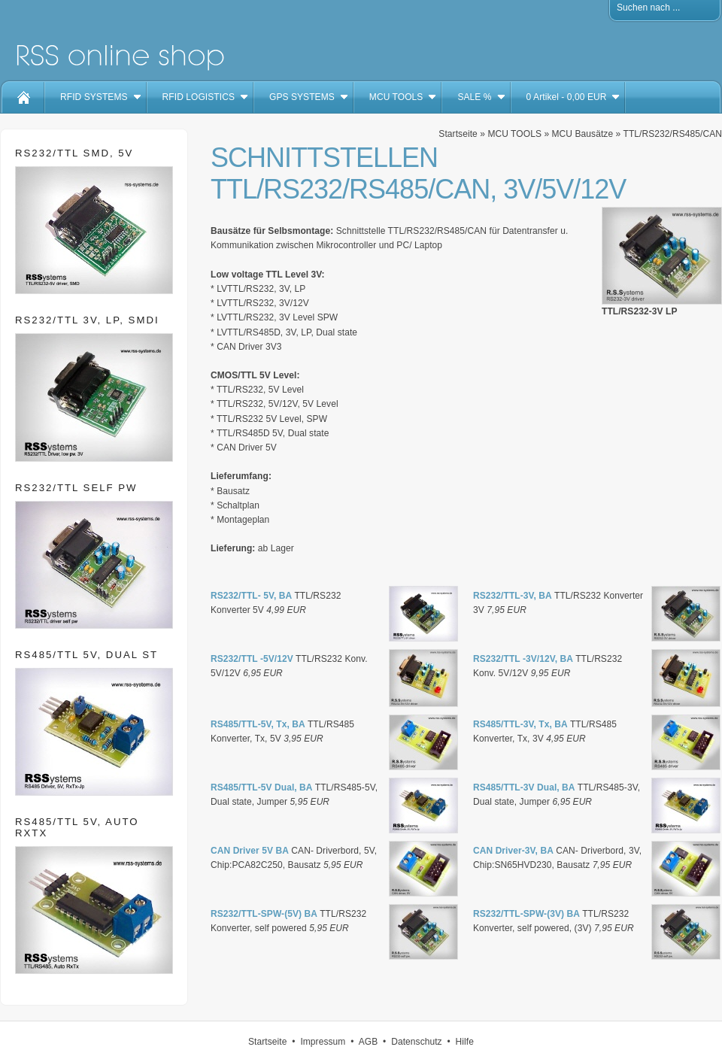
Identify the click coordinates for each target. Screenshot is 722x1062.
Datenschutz (416, 1041)
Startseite (457, 134)
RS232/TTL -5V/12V (252, 659)
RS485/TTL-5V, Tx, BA (258, 724)
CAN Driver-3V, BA (513, 850)
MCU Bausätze (583, 134)
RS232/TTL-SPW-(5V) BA (264, 914)
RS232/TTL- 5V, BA (251, 595)
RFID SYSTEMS (94, 97)
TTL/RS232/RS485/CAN (672, 134)
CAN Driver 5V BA (250, 850)
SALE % (474, 97)
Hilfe (465, 1041)
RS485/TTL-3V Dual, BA (524, 787)
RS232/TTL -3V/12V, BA (523, 659)
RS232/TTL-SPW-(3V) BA (526, 914)
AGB (368, 1041)
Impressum (322, 1041)
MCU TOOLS (396, 97)
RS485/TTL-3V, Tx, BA (520, 724)
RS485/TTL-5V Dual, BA (262, 787)
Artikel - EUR (566, 97)
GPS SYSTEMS (302, 97)
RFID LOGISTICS (198, 97)
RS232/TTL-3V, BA (512, 595)
